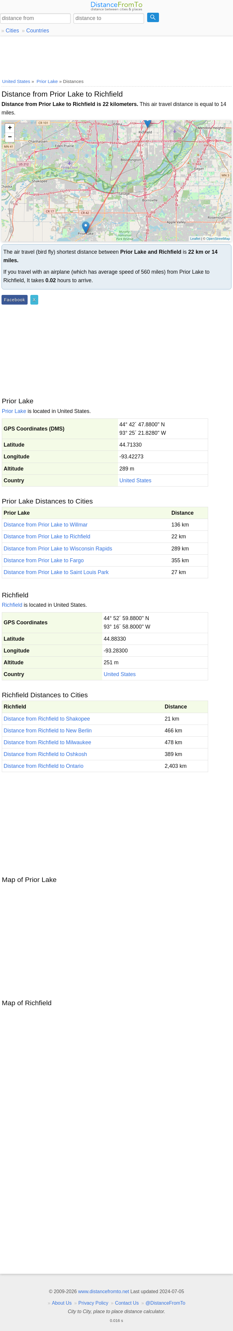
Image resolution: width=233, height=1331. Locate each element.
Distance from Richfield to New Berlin (48, 731)
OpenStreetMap (218, 238)
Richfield (12, 605)
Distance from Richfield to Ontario (43, 766)
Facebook (14, 299)
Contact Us (127, 1303)
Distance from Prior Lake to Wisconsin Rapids (58, 549)
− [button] (10, 137)
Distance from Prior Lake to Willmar (46, 525)
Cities (12, 31)
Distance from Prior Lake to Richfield (47, 536)
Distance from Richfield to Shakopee (47, 719)
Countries (37, 31)
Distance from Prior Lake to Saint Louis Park (56, 572)
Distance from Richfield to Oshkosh (45, 754)
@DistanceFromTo (165, 1303)
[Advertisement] (116, 56)
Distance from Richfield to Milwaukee (47, 742)
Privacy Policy (93, 1303)
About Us (62, 1303)
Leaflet (195, 238)
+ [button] (10, 128)
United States (136, 480)
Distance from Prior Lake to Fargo (44, 560)
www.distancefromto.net (103, 1291)
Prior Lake (14, 411)
